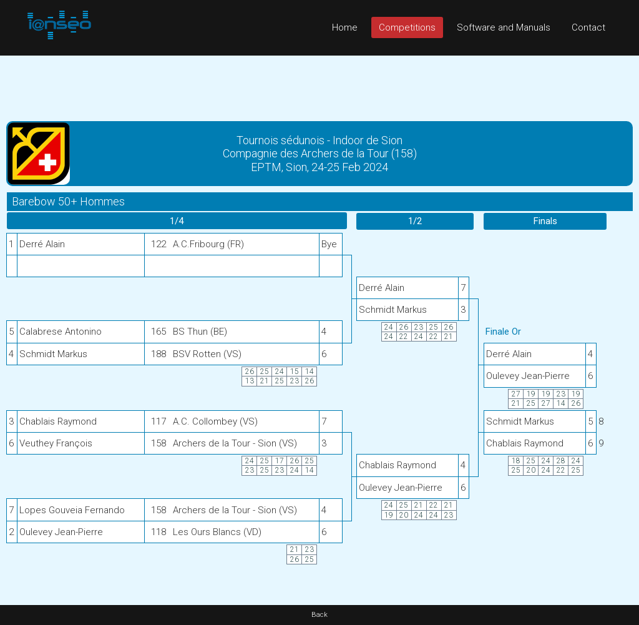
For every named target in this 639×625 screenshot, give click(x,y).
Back (319, 615)
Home (345, 27)
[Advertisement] (319, 84)
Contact (588, 27)
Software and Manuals (503, 27)
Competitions (407, 27)
